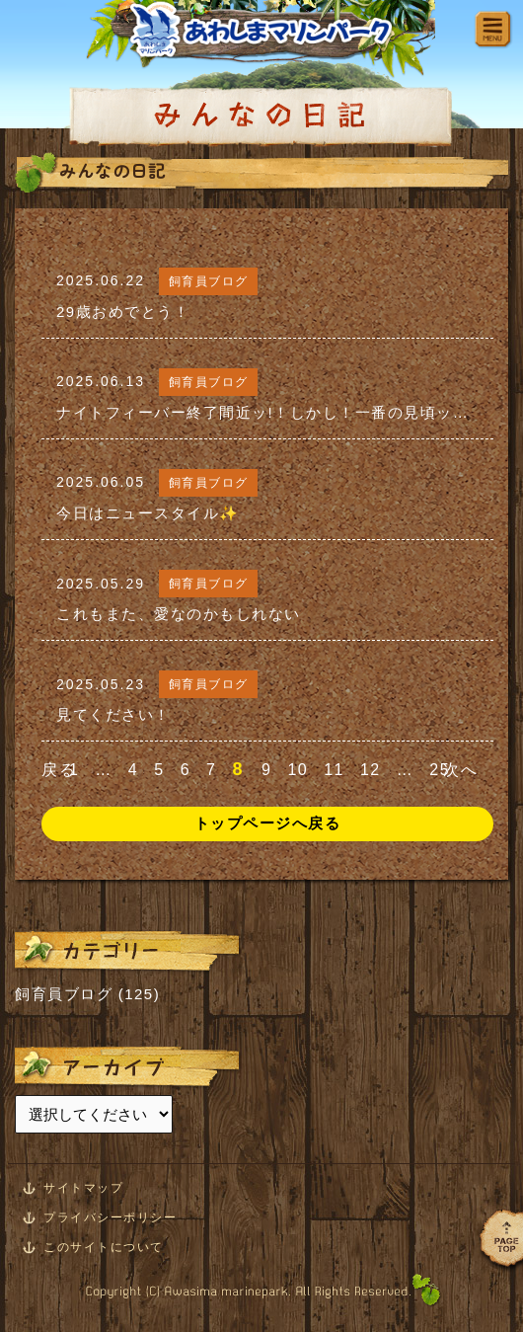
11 (334, 769)
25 (439, 769)
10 (297, 769)
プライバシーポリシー (110, 1217)
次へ (460, 769)
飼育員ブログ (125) (87, 993)
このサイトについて (103, 1247)
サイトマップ (83, 1188)
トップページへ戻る (267, 823)
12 (370, 769)
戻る (58, 769)
